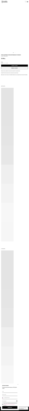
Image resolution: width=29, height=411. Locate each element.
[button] (14, 68)
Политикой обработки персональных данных (9, 404)
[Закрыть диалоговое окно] (17, 384)
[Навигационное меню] (27, 1)
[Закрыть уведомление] (27, 407)
